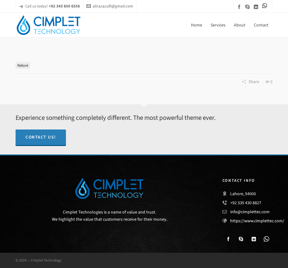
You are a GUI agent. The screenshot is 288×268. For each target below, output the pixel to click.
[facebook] (240, 6)
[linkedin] (257, 6)
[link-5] (265, 5)
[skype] (248, 6)
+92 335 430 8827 (245, 203)
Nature (22, 65)
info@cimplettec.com (250, 212)
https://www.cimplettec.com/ (257, 221)
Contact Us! (41, 137)
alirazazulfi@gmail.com (109, 6)
